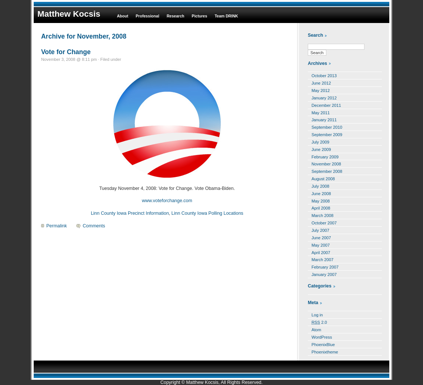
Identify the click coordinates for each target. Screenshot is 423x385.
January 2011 (324, 120)
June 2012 (321, 83)
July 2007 (320, 230)
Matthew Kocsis (68, 14)
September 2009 (327, 134)
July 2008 (320, 186)
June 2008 (321, 193)
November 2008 (326, 164)
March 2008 (322, 215)
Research (175, 16)
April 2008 (321, 208)
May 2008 (321, 201)
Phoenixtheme (325, 352)
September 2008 (327, 171)
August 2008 (323, 179)
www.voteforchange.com (167, 200)
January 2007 (324, 274)
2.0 (319, 322)
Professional (147, 16)
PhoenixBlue (323, 344)
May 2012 (321, 90)
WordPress (322, 337)
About (123, 16)
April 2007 (321, 252)
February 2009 (325, 157)
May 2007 (321, 245)
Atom (316, 330)
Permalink (56, 225)
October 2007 (324, 223)
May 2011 (321, 113)
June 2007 (321, 238)
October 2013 (324, 75)
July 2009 (320, 142)
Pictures (199, 16)
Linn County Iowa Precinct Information (130, 213)
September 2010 (327, 127)
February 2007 (325, 267)
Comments (94, 225)
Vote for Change (66, 52)
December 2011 (326, 105)
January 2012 (324, 98)
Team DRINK (226, 16)
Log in (317, 315)
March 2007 (322, 259)
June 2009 (321, 149)
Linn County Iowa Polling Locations (207, 213)
